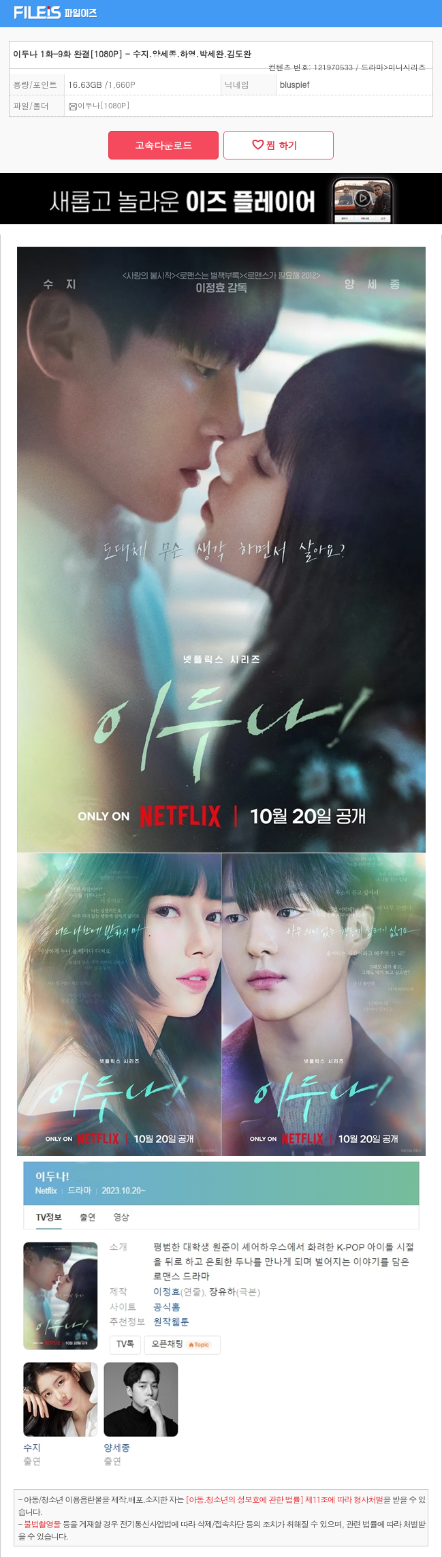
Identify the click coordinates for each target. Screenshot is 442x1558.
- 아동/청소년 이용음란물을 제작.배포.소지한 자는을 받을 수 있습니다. (222, 1505)
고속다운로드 (163, 145)
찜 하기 (278, 145)
